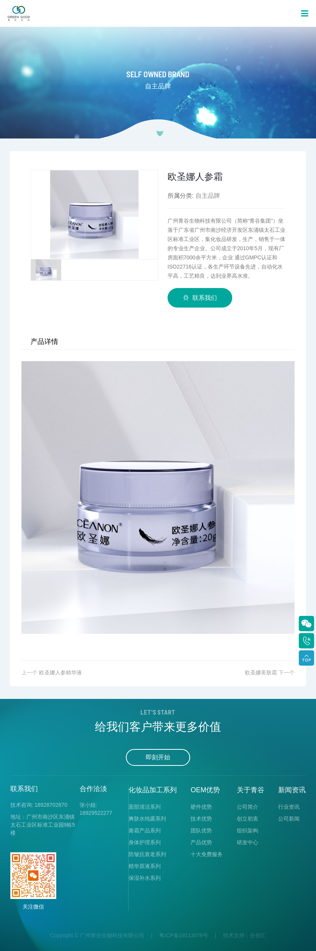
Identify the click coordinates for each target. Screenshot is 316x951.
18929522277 (96, 813)
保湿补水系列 (145, 878)
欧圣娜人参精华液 (60, 672)
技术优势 (201, 819)
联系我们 (200, 298)
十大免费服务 (207, 854)
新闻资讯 (292, 790)
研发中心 (247, 842)
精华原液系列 (145, 866)
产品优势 (201, 842)
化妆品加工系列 (153, 790)
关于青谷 (250, 790)
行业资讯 (289, 807)
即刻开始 (158, 757)
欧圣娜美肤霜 (261, 672)
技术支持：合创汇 (244, 935)
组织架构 (247, 830)
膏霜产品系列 (145, 830)
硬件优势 (201, 807)
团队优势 (201, 830)
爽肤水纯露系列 (147, 819)
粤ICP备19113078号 (183, 935)
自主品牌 (207, 195)
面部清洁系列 (145, 807)
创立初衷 (247, 819)
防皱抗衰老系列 (147, 854)
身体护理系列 (145, 842)
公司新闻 (289, 819)
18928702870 (50, 805)
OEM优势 (205, 790)
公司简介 (247, 807)
